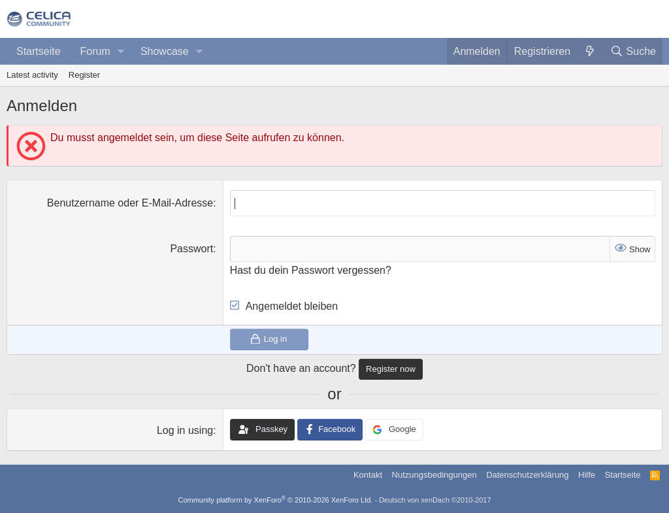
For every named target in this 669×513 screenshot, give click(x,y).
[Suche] (633, 51)
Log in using (185, 430)
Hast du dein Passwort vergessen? (310, 270)
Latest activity (32, 75)
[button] (121, 51)
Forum (95, 51)
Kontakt (367, 475)
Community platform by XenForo (275, 500)
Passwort (191, 248)
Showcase (164, 51)
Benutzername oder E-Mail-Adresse (130, 202)
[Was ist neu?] (590, 51)
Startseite (38, 51)
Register (84, 75)
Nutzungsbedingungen (434, 475)
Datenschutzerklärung (527, 475)
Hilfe (586, 475)
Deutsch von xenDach (435, 500)
